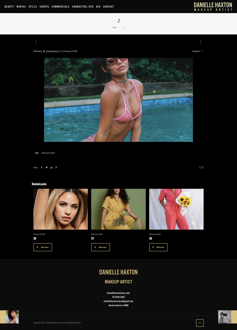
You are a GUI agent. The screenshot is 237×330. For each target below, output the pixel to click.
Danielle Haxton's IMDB (118, 305)
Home (115, 27)
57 (92, 238)
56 (150, 238)
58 (34, 238)
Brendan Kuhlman (52, 51)
